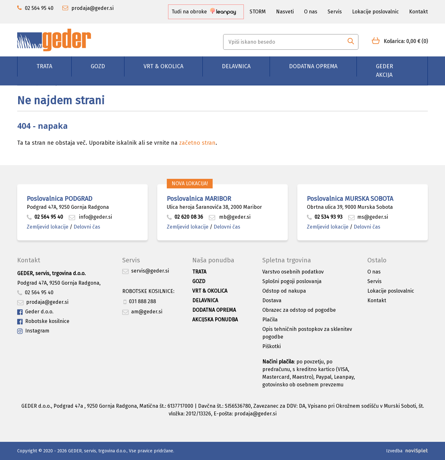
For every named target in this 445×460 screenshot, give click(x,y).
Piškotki (271, 346)
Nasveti (285, 12)
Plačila (270, 320)
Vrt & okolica (163, 66)
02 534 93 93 (325, 217)
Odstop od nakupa (284, 291)
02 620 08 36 (185, 217)
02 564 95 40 (45, 217)
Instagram (33, 331)
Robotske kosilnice (43, 321)
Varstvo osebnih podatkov (293, 272)
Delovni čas (87, 227)
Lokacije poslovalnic (375, 12)
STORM (258, 12)
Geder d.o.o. (35, 312)
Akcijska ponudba (215, 320)
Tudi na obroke (204, 12)
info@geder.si (90, 217)
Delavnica (236, 66)
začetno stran (197, 142)
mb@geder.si (230, 217)
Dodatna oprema (313, 66)
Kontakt (418, 12)
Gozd (98, 66)
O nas (310, 12)
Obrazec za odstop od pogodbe (299, 310)
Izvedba (394, 451)
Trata (44, 66)
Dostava (271, 300)
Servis (335, 12)
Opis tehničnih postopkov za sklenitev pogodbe (307, 333)
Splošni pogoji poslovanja (291, 281)
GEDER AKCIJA (384, 70)
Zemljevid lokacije (47, 227)
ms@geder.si (368, 217)
